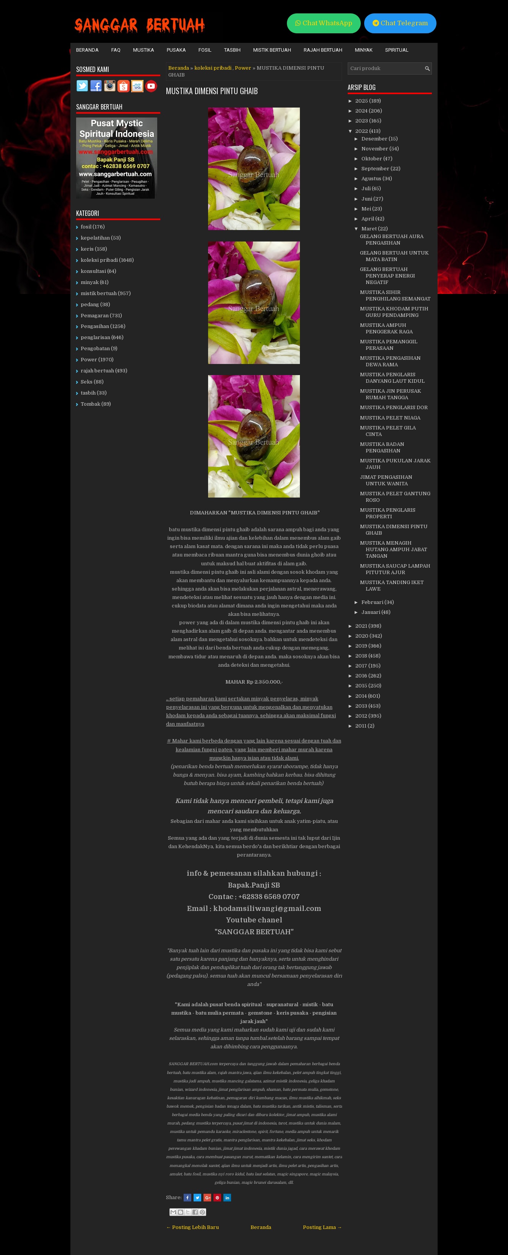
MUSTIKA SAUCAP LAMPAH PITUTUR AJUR (395, 569)
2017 (361, 666)
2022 (362, 131)
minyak (90, 282)
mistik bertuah (99, 293)
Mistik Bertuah (272, 50)
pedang (90, 304)
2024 (362, 111)
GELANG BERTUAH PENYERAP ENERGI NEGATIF (387, 275)
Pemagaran (95, 315)
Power (243, 68)
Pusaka (176, 50)
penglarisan (95, 337)
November (375, 149)
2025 (362, 101)
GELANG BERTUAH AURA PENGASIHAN (391, 239)
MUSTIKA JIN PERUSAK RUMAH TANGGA (390, 394)
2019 (361, 646)
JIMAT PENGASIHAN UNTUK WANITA (386, 480)
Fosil (205, 50)
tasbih (88, 393)
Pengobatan (95, 348)
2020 (362, 636)
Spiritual (397, 50)
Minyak (364, 50)
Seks (87, 382)
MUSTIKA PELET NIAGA (390, 418)
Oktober (372, 159)
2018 (361, 656)
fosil (86, 227)
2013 (361, 706)
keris (87, 249)
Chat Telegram (400, 23)
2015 (361, 686)
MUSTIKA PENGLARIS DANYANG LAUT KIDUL (392, 378)
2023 (362, 121)
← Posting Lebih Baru (192, 1227)
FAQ (115, 50)
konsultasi (93, 271)
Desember (375, 139)
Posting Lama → (322, 1227)
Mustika (143, 50)
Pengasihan (95, 326)
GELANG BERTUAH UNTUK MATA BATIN (394, 256)
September (376, 168)
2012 (361, 716)
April (368, 219)
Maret (369, 229)
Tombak (90, 404)
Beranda (87, 50)
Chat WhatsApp (323, 23)
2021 (361, 626)
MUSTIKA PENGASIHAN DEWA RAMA (390, 361)
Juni (367, 199)
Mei (366, 209)
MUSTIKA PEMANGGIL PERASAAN (388, 345)
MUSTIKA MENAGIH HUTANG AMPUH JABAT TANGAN (393, 549)
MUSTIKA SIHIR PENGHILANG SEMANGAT (395, 295)
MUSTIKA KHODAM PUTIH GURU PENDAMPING (394, 312)
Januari (371, 612)
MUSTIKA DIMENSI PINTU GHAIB (212, 90)
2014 (361, 696)
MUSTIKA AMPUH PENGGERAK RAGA (386, 328)
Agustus (372, 178)
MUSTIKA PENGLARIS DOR (394, 407)
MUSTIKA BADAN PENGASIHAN (382, 447)
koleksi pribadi (212, 68)
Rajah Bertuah (323, 50)
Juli (366, 188)
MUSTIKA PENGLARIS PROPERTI (387, 513)
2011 (361, 726)
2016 (361, 676)
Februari (372, 602)
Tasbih (232, 50)
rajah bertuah (97, 371)
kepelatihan (95, 238)
